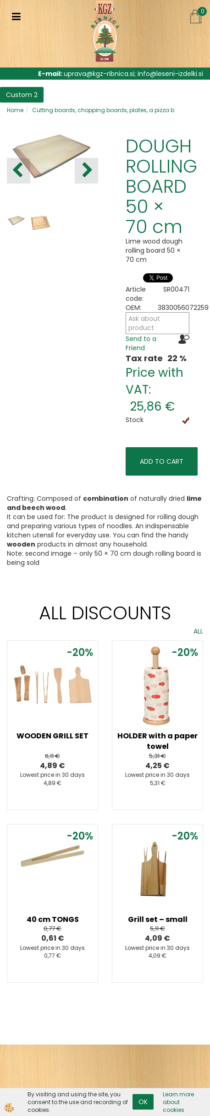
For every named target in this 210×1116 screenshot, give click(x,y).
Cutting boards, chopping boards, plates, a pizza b (103, 110)
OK (143, 1101)
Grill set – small (158, 919)
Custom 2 (22, 94)
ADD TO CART (161, 461)
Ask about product (144, 323)
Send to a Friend (141, 343)
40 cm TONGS (53, 919)
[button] (86, 171)
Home (15, 110)
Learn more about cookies (178, 1102)
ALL (198, 631)
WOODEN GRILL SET (52, 736)
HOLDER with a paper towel (157, 741)
